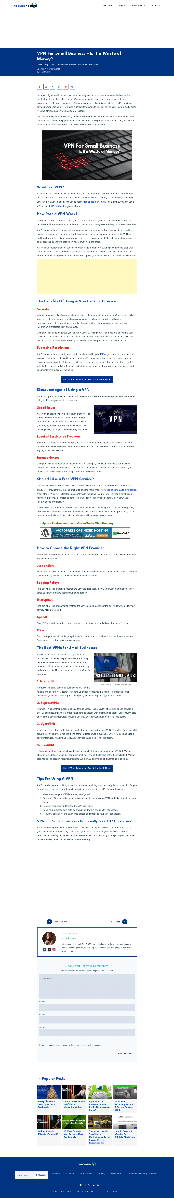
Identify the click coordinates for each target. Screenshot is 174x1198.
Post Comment (124, 1054)
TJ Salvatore (69, 938)
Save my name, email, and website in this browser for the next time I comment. (72, 1045)
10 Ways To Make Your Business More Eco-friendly (73, 1134)
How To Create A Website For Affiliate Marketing (125, 1134)
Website (42, 1027)
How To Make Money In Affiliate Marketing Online (74, 1104)
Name (42, 1002)
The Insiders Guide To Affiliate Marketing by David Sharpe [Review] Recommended (99, 1137)
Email (42, 1015)
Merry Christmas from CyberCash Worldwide (46, 1104)
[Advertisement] (87, 29)
